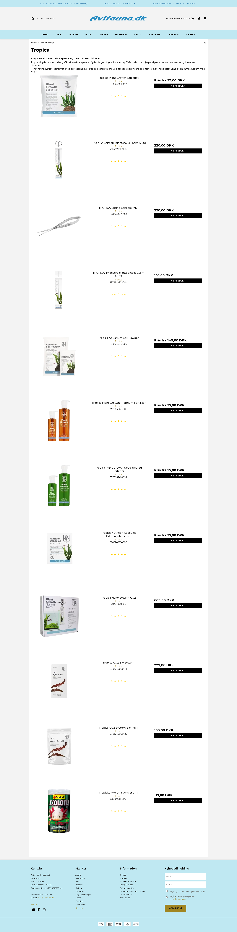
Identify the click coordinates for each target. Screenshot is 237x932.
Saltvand (155, 34)
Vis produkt (178, 86)
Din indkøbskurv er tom (180, 18)
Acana (78, 875)
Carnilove (79, 891)
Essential (79, 901)
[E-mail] (185, 884)
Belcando (79, 885)
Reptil (138, 34)
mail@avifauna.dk (46, 898)
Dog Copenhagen (83, 894)
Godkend (174, 908)
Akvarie (73, 34)
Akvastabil (80, 878)
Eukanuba (80, 904)
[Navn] (185, 876)
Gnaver (103, 34)
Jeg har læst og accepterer (182, 897)
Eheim (78, 898)
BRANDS (174, 34)
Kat (59, 34)
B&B (77, 881)
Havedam (121, 34)
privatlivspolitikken (178, 899)
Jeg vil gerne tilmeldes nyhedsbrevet (188, 891)
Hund (45, 34)
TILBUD (190, 34)
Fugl (88, 34)
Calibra (78, 888)
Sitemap (34, 904)
